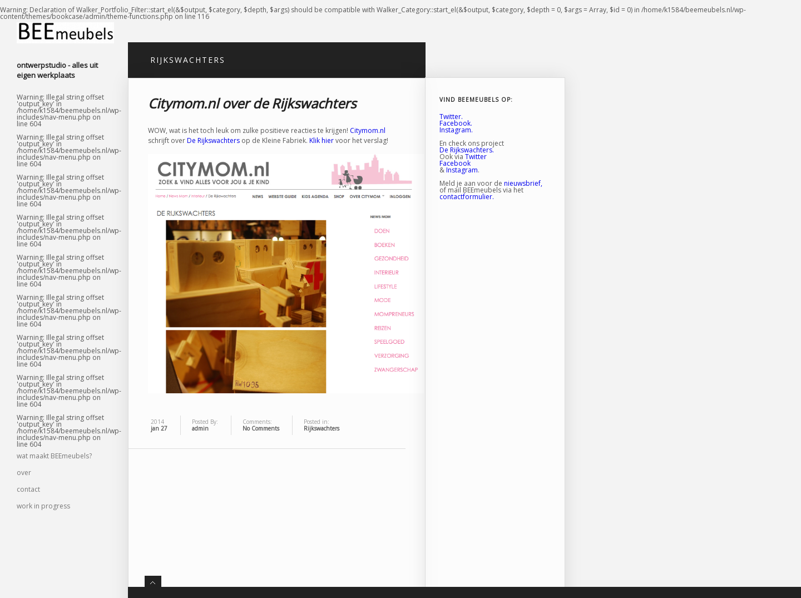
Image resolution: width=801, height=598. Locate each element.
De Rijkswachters (213, 140)
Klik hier (322, 140)
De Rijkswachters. (466, 150)
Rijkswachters (321, 428)
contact (28, 489)
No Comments (261, 428)
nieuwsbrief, (523, 183)
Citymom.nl (367, 130)
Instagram (462, 170)
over (24, 472)
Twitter (476, 156)
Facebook (455, 163)
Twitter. (451, 116)
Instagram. (456, 130)
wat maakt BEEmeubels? (54, 456)
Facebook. (455, 123)
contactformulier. (466, 196)
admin (200, 428)
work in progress (43, 506)
